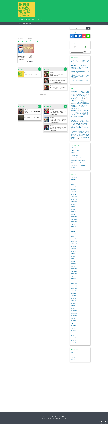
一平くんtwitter (74, 155)
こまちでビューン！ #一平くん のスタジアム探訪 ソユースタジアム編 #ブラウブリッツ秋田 (58, 121)
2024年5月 (73, 209)
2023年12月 (74, 216)
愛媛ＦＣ (73, 152)
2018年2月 (73, 340)
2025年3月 (73, 192)
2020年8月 (73, 293)
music (72, 354)
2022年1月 (73, 266)
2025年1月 (73, 194)
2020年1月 (73, 308)
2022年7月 (73, 251)
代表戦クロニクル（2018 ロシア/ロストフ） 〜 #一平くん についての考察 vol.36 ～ (80, 93)
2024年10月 (74, 201)
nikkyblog (73, 167)
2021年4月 (73, 278)
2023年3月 (73, 234)
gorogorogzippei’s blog (76, 157)
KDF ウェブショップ (76, 150)
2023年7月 (73, 226)
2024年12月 (74, 196)
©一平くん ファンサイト (48, 418)
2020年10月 (74, 288)
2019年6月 (73, 325)
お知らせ (73, 357)
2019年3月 (73, 333)
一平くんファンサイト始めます (31, 74)
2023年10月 (74, 221)
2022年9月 (73, 246)
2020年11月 (74, 286)
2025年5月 (73, 189)
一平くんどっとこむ (76, 148)
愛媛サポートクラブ (76, 162)
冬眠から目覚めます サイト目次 (31, 117)
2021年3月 (73, 281)
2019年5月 (73, 328)
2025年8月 (73, 182)
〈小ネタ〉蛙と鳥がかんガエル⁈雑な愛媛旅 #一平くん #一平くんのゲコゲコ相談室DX (58, 129)
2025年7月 (73, 184)
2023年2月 (73, 236)
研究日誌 (31, 61)
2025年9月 (73, 179)
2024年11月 (74, 199)
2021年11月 (74, 271)
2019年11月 (74, 313)
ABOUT (73, 352)
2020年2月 (73, 305)
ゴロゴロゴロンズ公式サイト (78, 165)
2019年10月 (74, 315)
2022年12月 (74, 241)
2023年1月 (73, 239)
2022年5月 (73, 256)
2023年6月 (73, 229)
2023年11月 (74, 219)
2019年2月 (73, 335)
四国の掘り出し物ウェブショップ (79, 160)
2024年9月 (73, 204)
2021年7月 (73, 276)
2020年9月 (73, 291)
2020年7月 (73, 296)
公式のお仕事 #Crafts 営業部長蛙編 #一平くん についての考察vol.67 (25, 57)
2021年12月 (74, 268)
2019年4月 (73, 330)
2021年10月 (74, 273)
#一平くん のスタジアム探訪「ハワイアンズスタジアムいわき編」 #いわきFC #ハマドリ (58, 113)
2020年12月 (74, 283)
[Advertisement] (43, 32)
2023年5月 (73, 231)
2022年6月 (73, 253)
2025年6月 (73, 187)
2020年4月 (73, 300)
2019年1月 (73, 338)
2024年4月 (73, 211)
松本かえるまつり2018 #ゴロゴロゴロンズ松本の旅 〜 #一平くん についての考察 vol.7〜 (80, 122)
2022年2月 (73, 263)
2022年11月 (74, 244)
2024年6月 (73, 206)
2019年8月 (73, 320)
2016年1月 (73, 343)
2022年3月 (73, 261)
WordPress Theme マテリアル (57, 417)
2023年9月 (73, 224)
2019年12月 (74, 310)
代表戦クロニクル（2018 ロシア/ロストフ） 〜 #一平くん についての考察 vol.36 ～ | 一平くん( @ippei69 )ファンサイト (80, 114)
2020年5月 (73, 298)
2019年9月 (73, 318)
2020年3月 (73, 303)
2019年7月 (73, 323)
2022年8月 (73, 248)
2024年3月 (73, 214)
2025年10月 (74, 177)
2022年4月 (73, 258)
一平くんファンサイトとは (25, 23)
